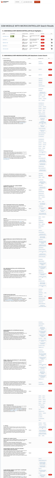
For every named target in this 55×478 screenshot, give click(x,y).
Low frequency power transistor (42, 455)
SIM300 (45, 295)
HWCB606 (44, 437)
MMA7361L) (40, 370)
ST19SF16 (43, 96)
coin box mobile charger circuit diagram (42, 420)
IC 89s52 (44, 370)
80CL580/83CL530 (22, 114)
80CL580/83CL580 (6, 144)
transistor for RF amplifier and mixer (42, 109)
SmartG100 (40, 78)
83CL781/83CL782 (41, 129)
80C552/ (17, 357)
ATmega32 (40, 202)
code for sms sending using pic (42, 297)
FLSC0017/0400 (41, 86)
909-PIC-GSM (40, 284)
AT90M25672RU (44, 194)
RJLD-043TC (40, 295)
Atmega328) (10, 260)
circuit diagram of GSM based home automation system (42, 423)
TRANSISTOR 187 (41, 136)
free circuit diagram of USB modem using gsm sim (42, 212)
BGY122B (40, 104)
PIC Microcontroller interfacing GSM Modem (42, 231)
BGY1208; (44, 101)
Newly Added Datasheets (10, 474)
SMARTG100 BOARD (41, 84)
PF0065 (11, 447)
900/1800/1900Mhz (41, 228)
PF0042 (7, 446)
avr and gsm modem (42, 224)
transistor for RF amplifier (43, 121)
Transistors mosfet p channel (42, 450)
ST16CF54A (40, 88)
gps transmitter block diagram (42, 181)
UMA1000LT (40, 362)
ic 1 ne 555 (40, 363)
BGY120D (40, 132)
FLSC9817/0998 (41, 161)
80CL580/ (40, 351)
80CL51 (16, 358)
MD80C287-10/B (5, 42)
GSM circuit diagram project (42, 429)
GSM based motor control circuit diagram (43, 417)
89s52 (39, 379)
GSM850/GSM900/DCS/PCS (42, 403)
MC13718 (40, 410)
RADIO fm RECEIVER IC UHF (42, 138)
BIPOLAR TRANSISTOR (42, 440)
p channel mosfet (42, 448)
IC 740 (39, 141)
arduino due (41, 262)
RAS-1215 (40, 316)
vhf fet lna (40, 456)
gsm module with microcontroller (43, 90)
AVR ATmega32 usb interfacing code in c (42, 223)
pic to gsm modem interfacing (43, 300)
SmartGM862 (41, 156)
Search (37, 1)
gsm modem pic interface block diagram (42, 287)
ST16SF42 (43, 93)
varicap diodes (41, 439)
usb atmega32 (41, 217)
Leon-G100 (40, 81)
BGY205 (40, 105)
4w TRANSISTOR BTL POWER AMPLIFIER (43, 148)
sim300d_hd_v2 (41, 303)
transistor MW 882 (42, 107)
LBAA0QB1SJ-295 (6, 36)
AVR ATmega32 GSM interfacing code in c (42, 206)
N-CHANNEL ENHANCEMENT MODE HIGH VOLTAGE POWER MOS (42, 114)
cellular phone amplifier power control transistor (42, 145)
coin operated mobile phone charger (42, 412)
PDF (42, 36)
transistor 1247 (41, 359)
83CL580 (44, 351)
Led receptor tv (41, 174)
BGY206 (43, 105)
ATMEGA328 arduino (42, 259)
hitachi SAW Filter (42, 444)
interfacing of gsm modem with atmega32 (42, 215)
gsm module (41, 63)
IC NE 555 (40, 360)
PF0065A (24, 447)
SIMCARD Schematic (42, 218)
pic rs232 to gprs (41, 245)
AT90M (20, 195)
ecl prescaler (41, 125)
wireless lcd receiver (42, 117)
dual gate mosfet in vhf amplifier (42, 442)
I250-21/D (22, 417)
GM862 (45, 157)
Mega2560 (7, 261)
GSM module (41, 183)
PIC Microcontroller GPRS (42, 249)
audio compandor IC (42, 122)
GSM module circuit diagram (42, 185)
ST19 (39, 96)
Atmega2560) (11, 261)
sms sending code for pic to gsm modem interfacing (42, 234)
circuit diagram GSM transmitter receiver (42, 190)
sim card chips (41, 172)
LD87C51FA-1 (5, 39)
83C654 (44, 352)
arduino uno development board (42, 266)
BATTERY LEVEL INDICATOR (42, 356)
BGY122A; (44, 132)
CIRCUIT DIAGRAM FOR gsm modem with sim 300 (42, 372)
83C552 (21, 357)
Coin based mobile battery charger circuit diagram (43, 406)
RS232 (43, 179)
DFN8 (45, 195)
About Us (47, 474)
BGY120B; (44, 130)
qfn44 (40, 194)
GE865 (45, 255)
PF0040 (17, 445)
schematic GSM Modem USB (42, 220)
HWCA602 (40, 436)
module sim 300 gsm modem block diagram (42, 378)
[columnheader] (6, 33)
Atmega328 (40, 256)
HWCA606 (40, 437)
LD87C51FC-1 (5, 45)
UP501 (45, 258)
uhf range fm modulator (42, 111)
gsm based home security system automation (42, 426)
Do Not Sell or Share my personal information (27, 474)
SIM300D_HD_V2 (41, 330)
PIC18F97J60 (40, 281)
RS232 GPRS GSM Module (42, 187)
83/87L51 (40, 352)
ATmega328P (41, 258)
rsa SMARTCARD (41, 171)
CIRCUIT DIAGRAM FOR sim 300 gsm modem (42, 375)
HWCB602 (44, 436)
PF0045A (20, 446)
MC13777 (40, 414)
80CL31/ (12, 358)
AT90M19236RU (41, 195)
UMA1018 (44, 360)
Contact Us (43, 474)
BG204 (44, 104)
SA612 (39, 366)
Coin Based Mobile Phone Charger (43, 409)
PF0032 (4, 445)
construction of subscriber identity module (42, 164)
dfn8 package (41, 198)
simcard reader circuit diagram (42, 208)
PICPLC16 (40, 69)
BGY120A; (40, 101)
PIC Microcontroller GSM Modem (42, 240)
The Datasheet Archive (5, 2)
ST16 (39, 93)
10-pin (40, 179)
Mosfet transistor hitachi (42, 452)
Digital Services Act (38, 474)
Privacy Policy (17, 474)
